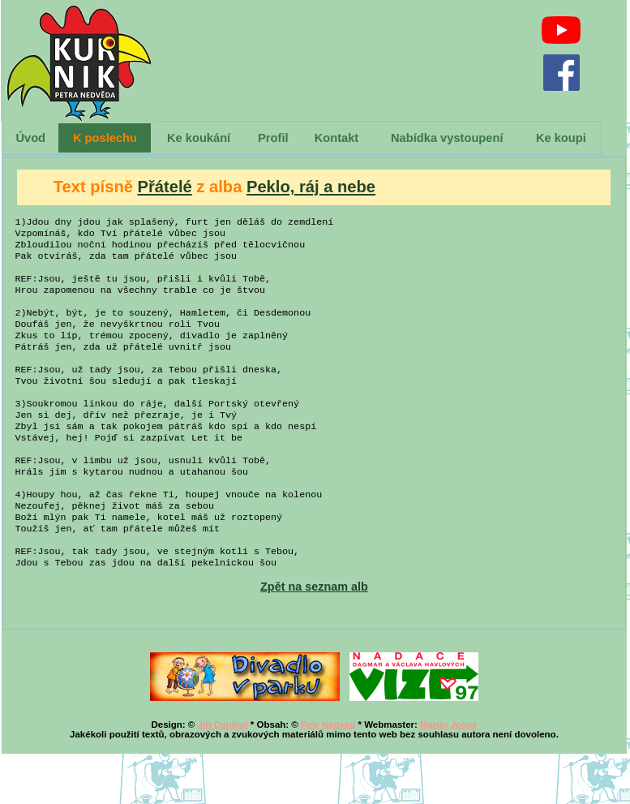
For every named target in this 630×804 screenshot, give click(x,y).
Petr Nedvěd (328, 775)
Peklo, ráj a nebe (310, 187)
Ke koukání (198, 137)
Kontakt (337, 137)
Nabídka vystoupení (447, 137)
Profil (273, 137)
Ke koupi (561, 137)
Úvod (30, 137)
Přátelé (165, 187)
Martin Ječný (448, 775)
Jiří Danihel (223, 775)
